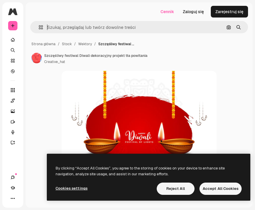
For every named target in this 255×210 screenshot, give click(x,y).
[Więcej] (12, 198)
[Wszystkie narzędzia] (12, 90)
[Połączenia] (12, 177)
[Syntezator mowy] (15, 132)
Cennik (167, 11)
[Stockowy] (12, 60)
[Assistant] (15, 142)
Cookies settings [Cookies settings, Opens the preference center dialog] (72, 188)
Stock (67, 44)
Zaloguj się (193, 11)
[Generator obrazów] (15, 111)
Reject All (175, 188)
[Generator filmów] (15, 121)
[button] (39, 27)
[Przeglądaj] (12, 71)
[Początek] (12, 39)
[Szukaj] (12, 50)
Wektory (85, 44)
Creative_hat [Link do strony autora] (54, 62)
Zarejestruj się (229, 11)
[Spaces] (15, 100)
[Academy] (12, 187)
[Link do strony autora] (36, 58)
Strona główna (43, 44)
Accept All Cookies (220, 188)
